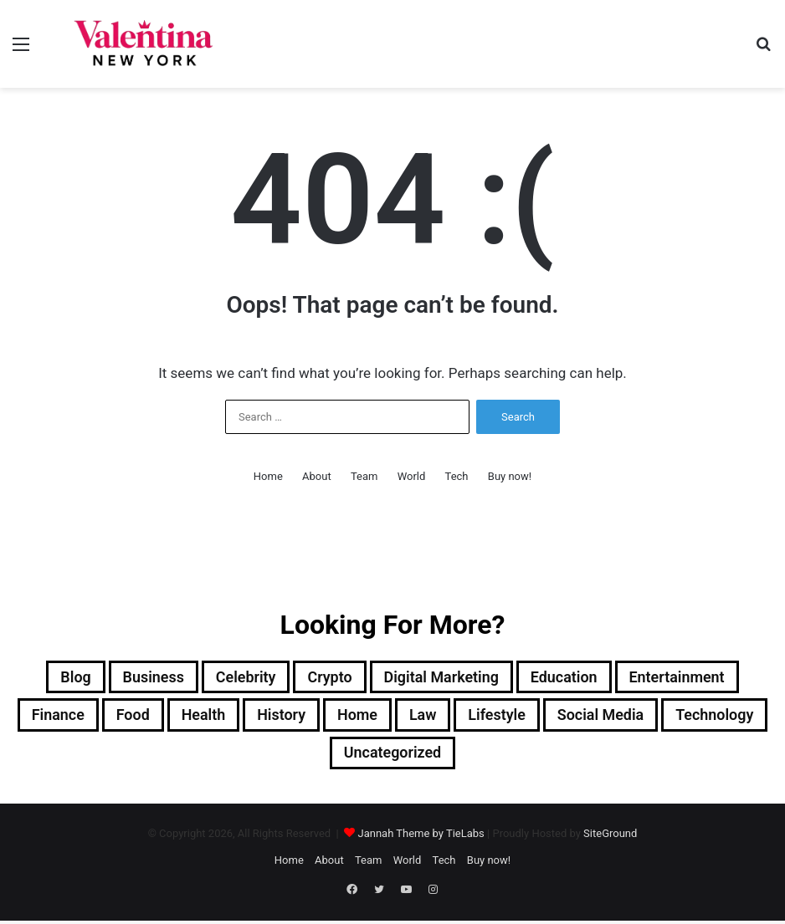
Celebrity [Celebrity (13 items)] (230, 678)
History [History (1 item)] (331, 718)
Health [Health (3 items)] (245, 718)
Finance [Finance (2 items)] (87, 718)
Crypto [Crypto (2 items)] (322, 678)
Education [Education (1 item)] (579, 678)
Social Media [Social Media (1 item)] (679, 718)
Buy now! (509, 476)
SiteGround (610, 840)
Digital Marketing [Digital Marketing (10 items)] (445, 678)
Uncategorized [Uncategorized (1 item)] (452, 758)
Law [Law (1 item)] (484, 718)
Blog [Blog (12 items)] (45, 678)
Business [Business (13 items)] (129, 678)
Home (268, 476)
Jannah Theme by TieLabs (420, 840)
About (316, 476)
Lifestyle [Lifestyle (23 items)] (565, 718)
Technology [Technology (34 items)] (321, 758)
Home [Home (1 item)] (413, 718)
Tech (457, 476)
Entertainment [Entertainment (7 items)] (704, 678)
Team (364, 476)
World (412, 476)
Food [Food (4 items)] (168, 718)
